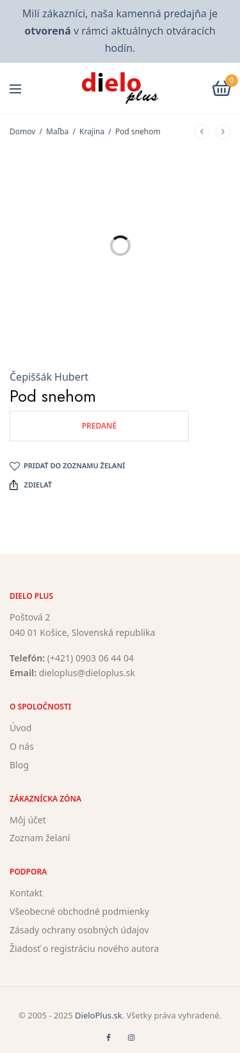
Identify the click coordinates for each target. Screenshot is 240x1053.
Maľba (57, 131)
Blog (19, 765)
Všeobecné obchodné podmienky (79, 911)
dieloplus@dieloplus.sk (87, 673)
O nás (22, 746)
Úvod (20, 728)
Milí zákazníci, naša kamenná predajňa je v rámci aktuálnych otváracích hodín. (120, 30)
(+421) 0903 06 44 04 (90, 658)
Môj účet (28, 820)
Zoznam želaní (40, 838)
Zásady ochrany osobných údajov (79, 930)
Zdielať (31, 485)
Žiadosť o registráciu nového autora (84, 948)
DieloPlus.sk (98, 1015)
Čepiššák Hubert (49, 377)
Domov (22, 131)
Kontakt (26, 893)
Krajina (91, 131)
